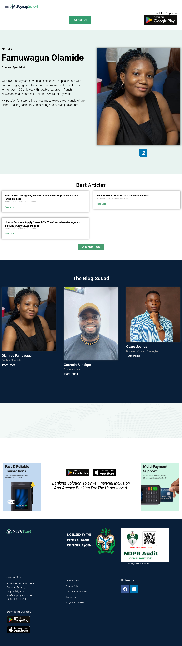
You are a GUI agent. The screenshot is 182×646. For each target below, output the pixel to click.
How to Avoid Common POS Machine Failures (123, 195)
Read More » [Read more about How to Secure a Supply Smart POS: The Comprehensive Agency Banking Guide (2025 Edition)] (10, 234)
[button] (91, 247)
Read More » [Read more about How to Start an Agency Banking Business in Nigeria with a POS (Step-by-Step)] (10, 207)
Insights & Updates (166, 13)
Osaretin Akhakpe (77, 365)
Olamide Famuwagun (18, 355)
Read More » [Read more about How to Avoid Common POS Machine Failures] (102, 204)
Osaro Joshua (136, 347)
